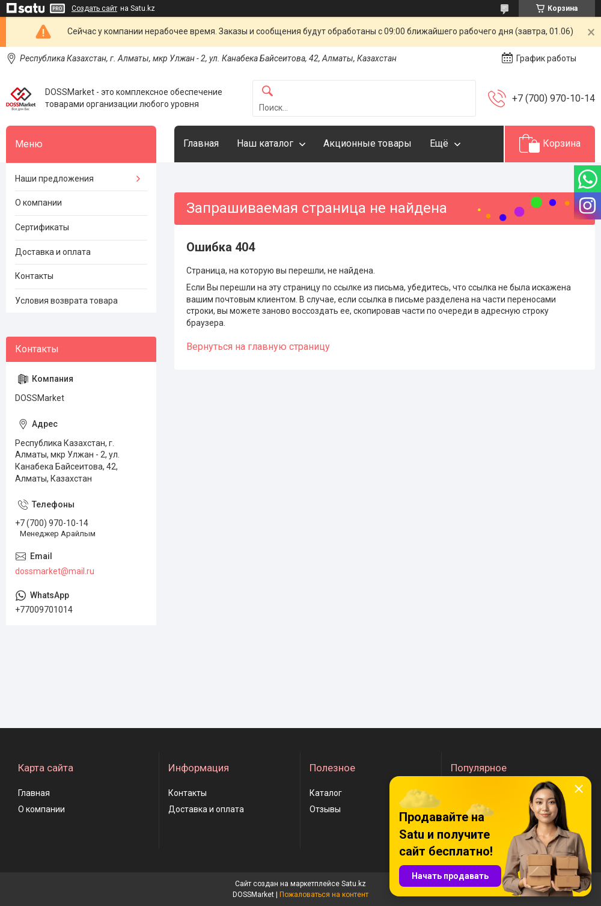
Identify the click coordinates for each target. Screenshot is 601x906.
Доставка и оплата (53, 252)
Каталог (326, 793)
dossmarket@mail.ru (54, 571)
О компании (38, 202)
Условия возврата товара (66, 300)
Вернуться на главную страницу (258, 346)
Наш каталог (265, 143)
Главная (201, 143)
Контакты (34, 276)
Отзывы (325, 809)
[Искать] (267, 91)
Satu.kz (353, 884)
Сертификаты (42, 227)
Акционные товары (367, 143)
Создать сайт (94, 8)
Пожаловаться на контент (323, 894)
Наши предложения (54, 178)
